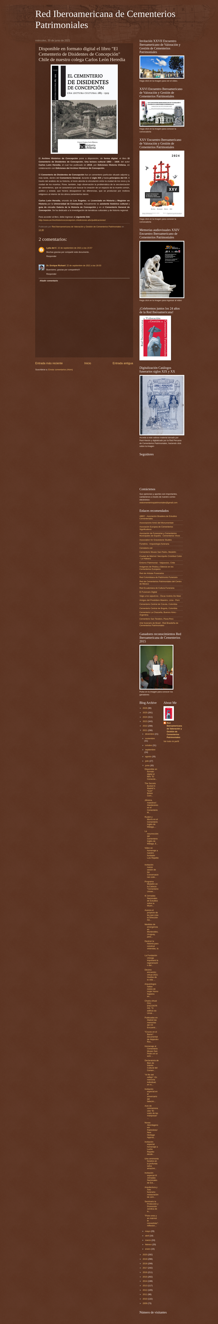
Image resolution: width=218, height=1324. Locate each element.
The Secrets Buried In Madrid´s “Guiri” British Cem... (150, 789)
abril (147, 1235)
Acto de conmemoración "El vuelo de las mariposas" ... (151, 1112)
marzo (148, 1240)
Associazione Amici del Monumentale (156, 523)
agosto (148, 756)
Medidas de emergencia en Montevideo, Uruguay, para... (151, 930)
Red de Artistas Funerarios (151, 573)
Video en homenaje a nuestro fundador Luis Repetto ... (152, 854)
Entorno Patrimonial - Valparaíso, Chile (157, 563)
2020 (145, 1254)
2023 (145, 721)
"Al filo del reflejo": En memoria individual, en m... (151, 1079)
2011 (145, 1294)
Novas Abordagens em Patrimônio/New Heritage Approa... (151, 1130)
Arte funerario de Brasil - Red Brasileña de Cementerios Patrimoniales (158, 624)
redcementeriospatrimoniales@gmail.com (158, 502)
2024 (145, 717)
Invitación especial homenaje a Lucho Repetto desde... (151, 1148)
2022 (145, 726)
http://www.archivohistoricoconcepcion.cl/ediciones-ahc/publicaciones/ (72, 220)
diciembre (150, 734)
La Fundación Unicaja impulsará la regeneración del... (151, 960)
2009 (145, 1303)
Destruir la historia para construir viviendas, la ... (151, 946)
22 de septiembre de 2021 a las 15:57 (75, 248)
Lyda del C (51, 248)
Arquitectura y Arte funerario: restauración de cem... (151, 1192)
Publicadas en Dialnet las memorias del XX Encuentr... (151, 1022)
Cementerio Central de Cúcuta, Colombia (158, 604)
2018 (145, 1263)
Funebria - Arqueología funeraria (154, 544)
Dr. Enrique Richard (56, 265)
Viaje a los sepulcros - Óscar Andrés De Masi (160, 596)
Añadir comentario (49, 280)
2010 (145, 1299)
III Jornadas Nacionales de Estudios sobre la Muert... (151, 901)
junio (147, 765)
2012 (145, 1290)
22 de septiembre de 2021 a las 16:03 (84, 265)
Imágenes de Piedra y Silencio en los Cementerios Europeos (156, 568)
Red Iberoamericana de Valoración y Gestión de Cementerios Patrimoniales (174, 730)
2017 (145, 1268)
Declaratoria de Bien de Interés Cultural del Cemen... (152, 1065)
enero (148, 1249)
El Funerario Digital (148, 592)
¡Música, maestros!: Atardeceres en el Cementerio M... (151, 806)
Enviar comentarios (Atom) (60, 369)
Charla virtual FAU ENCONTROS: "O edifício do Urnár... (151, 1007)
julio (147, 761)
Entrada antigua (123, 363)
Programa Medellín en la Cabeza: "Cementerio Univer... (151, 886)
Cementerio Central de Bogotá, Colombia (158, 608)
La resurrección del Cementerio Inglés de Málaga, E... (151, 837)
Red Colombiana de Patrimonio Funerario (158, 577)
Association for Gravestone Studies (155, 540)
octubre (149, 745)
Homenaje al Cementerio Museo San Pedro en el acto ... (151, 1051)
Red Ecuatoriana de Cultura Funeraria (156, 588)
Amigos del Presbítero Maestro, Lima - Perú (159, 600)
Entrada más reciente (49, 363)
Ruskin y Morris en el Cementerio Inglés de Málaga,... (151, 822)
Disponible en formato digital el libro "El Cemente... (151, 774)
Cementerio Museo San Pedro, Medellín (157, 552)
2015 (145, 1277)
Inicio (87, 363)
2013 (145, 1285)
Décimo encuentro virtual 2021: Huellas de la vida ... (151, 975)
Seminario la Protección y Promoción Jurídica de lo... (151, 1206)
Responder (51, 256)
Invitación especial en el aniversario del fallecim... (151, 1095)
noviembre (150, 738)
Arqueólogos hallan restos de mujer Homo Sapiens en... (151, 990)
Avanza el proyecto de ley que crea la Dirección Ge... (151, 915)
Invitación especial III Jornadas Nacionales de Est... (151, 1178)
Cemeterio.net (145, 548)
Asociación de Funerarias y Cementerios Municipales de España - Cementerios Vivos (159, 534)
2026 (145, 708)
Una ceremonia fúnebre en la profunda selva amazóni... (152, 1163)
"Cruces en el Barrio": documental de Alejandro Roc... (152, 1037)
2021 (145, 730)
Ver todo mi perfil (171, 741)
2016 (145, 1272)
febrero (148, 1244)
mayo (148, 1231)
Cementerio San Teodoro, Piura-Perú (156, 619)
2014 (145, 1281)
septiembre (150, 749)
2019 (145, 1259)
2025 (145, 712)
